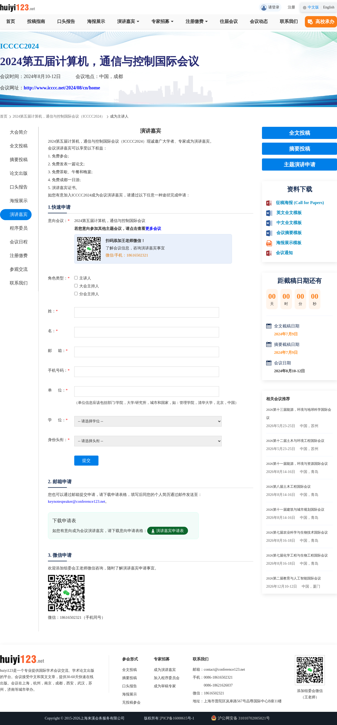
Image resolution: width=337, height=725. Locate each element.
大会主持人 (86, 286)
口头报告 (66, 21)
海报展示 (96, 21)
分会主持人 (86, 294)
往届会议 (229, 21)
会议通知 (284, 252)
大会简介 (19, 132)
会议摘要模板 (289, 232)
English (328, 7)
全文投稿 (19, 145)
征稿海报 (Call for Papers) (300, 202)
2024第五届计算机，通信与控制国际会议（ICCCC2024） (59, 116)
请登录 (270, 8)
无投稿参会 (131, 702)
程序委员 (19, 228)
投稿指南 (36, 21)
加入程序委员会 (167, 678)
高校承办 (321, 21)
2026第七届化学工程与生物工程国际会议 (297, 555)
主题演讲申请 (299, 164)
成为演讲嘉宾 (165, 670)
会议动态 (259, 21)
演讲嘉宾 (128, 21)
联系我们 (289, 21)
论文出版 (19, 173)
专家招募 (162, 21)
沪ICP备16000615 (173, 718)
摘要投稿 (19, 159)
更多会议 (153, 228)
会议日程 (19, 241)
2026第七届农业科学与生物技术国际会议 (297, 532)
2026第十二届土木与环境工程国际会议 (295, 441)
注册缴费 (197, 21)
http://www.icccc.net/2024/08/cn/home (62, 87)
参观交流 (19, 269)
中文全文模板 (289, 222)
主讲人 (82, 278)
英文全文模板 (289, 212)
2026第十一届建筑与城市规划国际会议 (295, 509)
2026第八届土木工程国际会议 (288, 487)
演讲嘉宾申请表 (167, 531)
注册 (291, 7)
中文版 (313, 7)
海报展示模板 (288, 242)
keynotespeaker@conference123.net (76, 501)
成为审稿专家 (165, 686)
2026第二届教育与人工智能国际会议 (293, 578)
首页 (10, 21)
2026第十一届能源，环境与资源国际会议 (297, 464)
